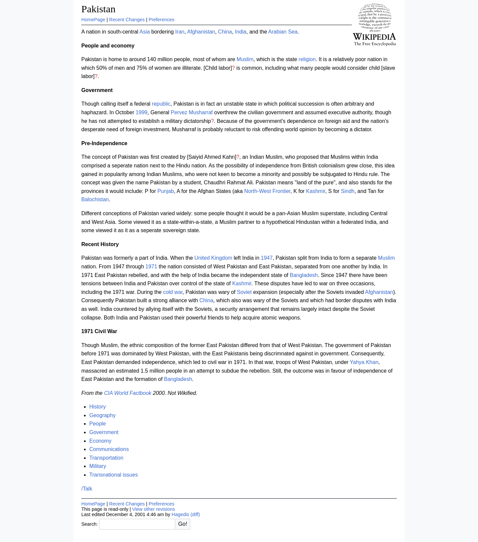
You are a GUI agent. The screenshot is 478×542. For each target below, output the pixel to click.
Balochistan (95, 199)
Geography (102, 415)
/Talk (86, 489)
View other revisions (153, 509)
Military (97, 466)
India (241, 32)
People (97, 423)
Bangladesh (304, 275)
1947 (267, 258)
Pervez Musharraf (192, 112)
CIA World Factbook (127, 393)
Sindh (348, 191)
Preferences (162, 19)
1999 (142, 112)
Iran (180, 32)
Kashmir (315, 191)
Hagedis (180, 514)
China (225, 32)
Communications (109, 449)
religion (307, 59)
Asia (144, 32)
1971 (151, 266)
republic (161, 104)
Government (104, 432)
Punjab (165, 191)
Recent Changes (127, 19)
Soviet (244, 292)
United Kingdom (213, 258)
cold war (173, 292)
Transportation (106, 458)
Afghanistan (201, 32)
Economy (100, 441)
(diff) (195, 514)
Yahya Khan (364, 362)
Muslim (245, 59)
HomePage (93, 19)
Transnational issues (113, 475)
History (97, 406)
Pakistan (98, 9)
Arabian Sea (282, 32)
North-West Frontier (267, 191)
